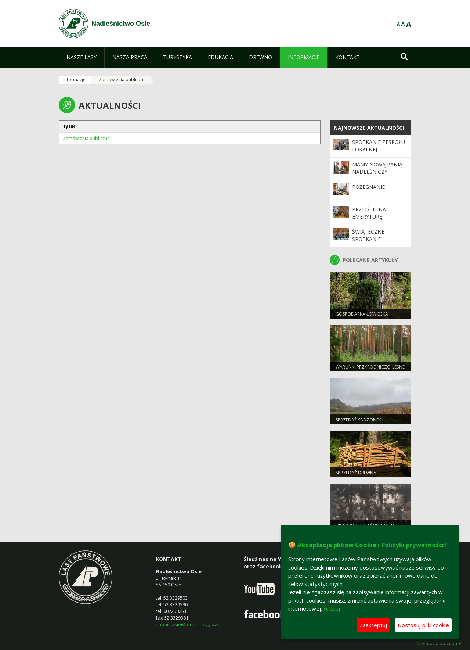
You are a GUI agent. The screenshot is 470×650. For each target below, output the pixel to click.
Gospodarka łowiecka (362, 314)
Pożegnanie (368, 186)
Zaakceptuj (373, 625)
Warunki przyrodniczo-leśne (370, 367)
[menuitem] (81, 57)
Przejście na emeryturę (369, 213)
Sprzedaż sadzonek (358, 420)
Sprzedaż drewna (356, 473)
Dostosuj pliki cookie (423, 625)
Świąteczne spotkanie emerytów (368, 239)
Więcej (331, 608)
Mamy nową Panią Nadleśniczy (377, 168)
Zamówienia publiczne (122, 79)
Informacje (74, 79)
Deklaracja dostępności (441, 643)
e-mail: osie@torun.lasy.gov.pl (189, 624)
